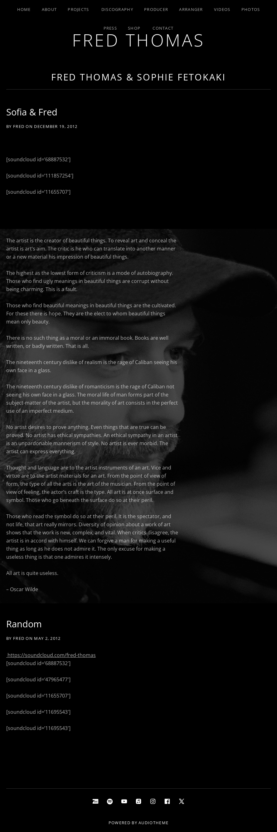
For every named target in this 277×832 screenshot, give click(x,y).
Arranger (191, 9)
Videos (222, 9)
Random (24, 624)
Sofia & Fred (31, 112)
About (49, 9)
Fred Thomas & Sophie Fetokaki (138, 77)
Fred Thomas (138, 39)
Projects (78, 9)
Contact (163, 28)
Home (24, 9)
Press (110, 28)
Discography (117, 9)
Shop (134, 28)
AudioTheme (153, 822)
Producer (156, 9)
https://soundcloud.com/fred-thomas (51, 655)
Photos (250, 9)
